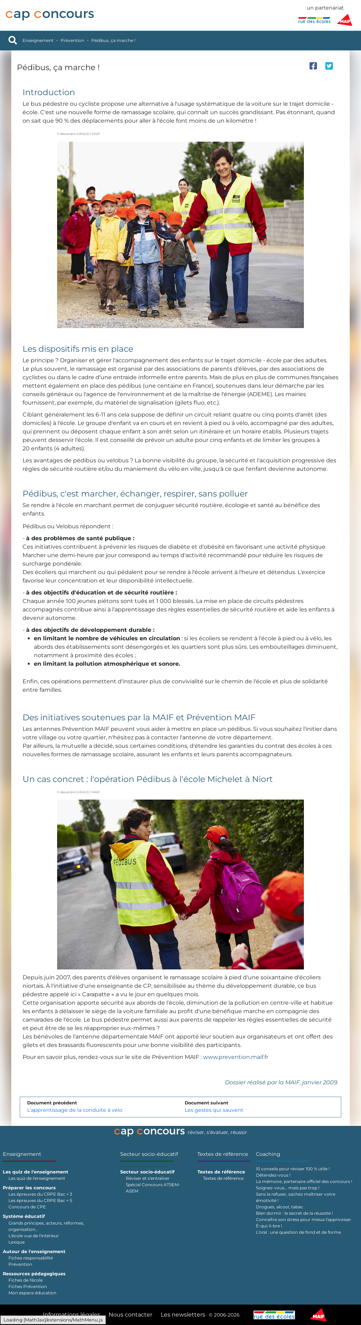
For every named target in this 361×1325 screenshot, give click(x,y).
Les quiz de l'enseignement (36, 1178)
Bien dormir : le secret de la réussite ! (294, 1213)
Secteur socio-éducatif (149, 1154)
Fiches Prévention (27, 1286)
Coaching (268, 1154)
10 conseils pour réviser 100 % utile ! (293, 1168)
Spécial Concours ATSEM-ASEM (153, 1188)
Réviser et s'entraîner (148, 1178)
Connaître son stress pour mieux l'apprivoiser (303, 1219)
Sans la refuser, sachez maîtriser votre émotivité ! (295, 1197)
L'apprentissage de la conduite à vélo (74, 1110)
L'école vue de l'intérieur (33, 1235)
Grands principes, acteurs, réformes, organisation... (46, 1226)
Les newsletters (183, 1314)
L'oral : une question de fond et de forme (298, 1232)
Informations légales (71, 1314)
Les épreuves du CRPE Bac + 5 (40, 1200)
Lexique (16, 1242)
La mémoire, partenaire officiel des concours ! (304, 1181)
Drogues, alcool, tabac (279, 1206)
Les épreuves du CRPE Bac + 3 (40, 1194)
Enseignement (38, 40)
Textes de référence (222, 1154)
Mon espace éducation (32, 1292)
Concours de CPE (27, 1206)
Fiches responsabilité (30, 1258)
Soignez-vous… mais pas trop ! (287, 1187)
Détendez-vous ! (273, 1175)
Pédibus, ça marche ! (113, 40)
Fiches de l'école (25, 1280)
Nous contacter (130, 1314)
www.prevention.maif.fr (235, 1057)
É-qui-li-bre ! (269, 1225)
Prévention (72, 40)
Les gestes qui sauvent (214, 1110)
